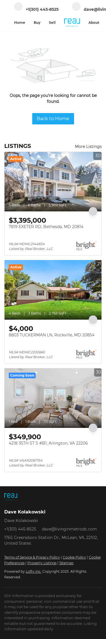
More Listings (88, 146)
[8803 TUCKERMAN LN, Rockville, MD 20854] (53, 290)
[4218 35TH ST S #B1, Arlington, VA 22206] (53, 398)
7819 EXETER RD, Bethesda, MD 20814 (46, 226)
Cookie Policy (74, 557)
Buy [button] (37, 22)
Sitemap (66, 563)
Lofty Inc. (34, 571)
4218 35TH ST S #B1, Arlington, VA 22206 (48, 443)
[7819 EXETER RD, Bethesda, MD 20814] (53, 181)
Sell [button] (52, 22)
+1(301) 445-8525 (20, 529)
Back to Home (53, 118)
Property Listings (42, 563)
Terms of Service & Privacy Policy (32, 557)
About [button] (93, 22)
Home (19, 22)
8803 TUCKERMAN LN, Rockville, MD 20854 (51, 334)
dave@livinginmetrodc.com (69, 529)
